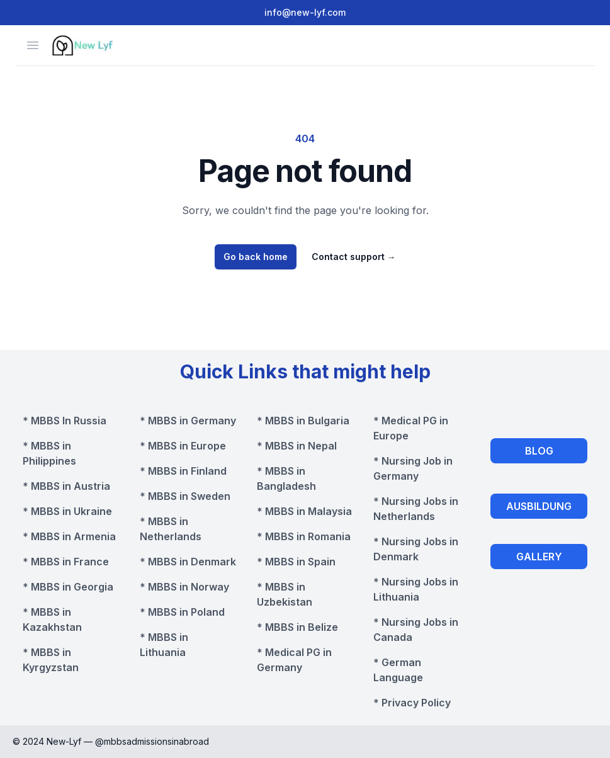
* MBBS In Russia (64, 420)
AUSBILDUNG (539, 506)
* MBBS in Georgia (68, 586)
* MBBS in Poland (182, 612)
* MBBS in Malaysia (304, 511)
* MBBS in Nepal (297, 445)
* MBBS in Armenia (69, 536)
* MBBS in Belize (297, 627)
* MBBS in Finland (183, 471)
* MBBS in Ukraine (67, 511)
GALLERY (539, 556)
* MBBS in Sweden (185, 496)
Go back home (255, 256)
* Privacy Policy (412, 702)
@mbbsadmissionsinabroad (152, 741)
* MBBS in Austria (66, 486)
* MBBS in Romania (304, 536)
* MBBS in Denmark (188, 561)
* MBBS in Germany (188, 420)
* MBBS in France (66, 561)
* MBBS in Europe (183, 445)
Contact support (354, 256)
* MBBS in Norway (184, 586)
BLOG (539, 450)
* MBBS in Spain (296, 561)
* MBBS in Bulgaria (303, 420)
